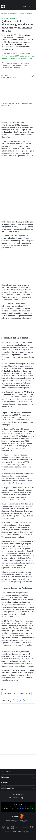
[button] (33, 76)
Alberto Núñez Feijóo (10, 693)
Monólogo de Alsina (5, 2)
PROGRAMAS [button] (17, 772)
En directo (25, 6)
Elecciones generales (26, 13)
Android (13, 798)
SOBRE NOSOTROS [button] (17, 788)
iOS (24, 798)
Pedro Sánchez (25, 693)
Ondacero (4, 13)
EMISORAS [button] (17, 777)
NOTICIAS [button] (17, 783)
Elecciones (13, 13)
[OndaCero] (3, 7)
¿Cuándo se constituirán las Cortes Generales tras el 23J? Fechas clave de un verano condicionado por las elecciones (17, 55)
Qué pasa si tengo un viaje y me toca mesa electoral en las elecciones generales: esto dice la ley (16, 65)
